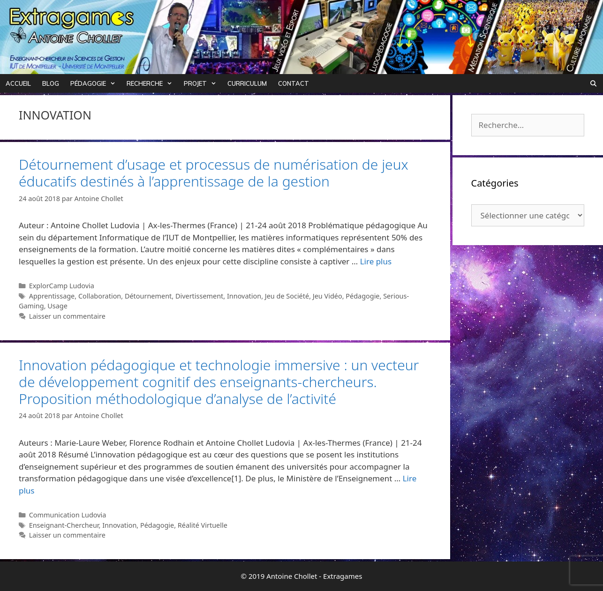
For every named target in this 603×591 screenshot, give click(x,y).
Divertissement (199, 296)
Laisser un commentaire (67, 316)
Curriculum (247, 83)
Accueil (18, 83)
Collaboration (99, 296)
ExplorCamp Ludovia (61, 285)
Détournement (148, 296)
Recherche (152, 83)
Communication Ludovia (67, 514)
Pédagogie (95, 83)
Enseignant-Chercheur (64, 525)
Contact (293, 83)
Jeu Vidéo (327, 296)
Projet (203, 83)
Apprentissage (52, 296)
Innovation (244, 296)
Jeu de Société (287, 296)
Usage (57, 305)
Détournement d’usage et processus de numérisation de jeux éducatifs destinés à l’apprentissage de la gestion (213, 173)
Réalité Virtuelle (202, 525)
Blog (50, 83)
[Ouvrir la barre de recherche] (593, 83)
